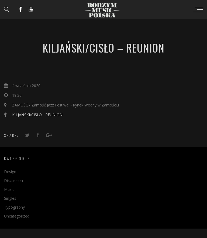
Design (10, 171)
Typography (14, 207)
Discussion (13, 180)
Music (9, 189)
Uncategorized (16, 216)
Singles (10, 198)
